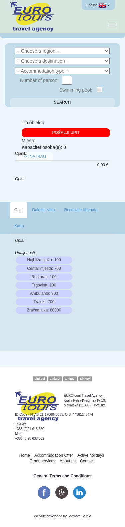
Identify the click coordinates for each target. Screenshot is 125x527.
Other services (42, 461)
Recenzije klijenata (80, 210)
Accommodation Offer (53, 455)
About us (67, 461)
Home (24, 455)
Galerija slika (43, 210)
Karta (19, 226)
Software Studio (79, 516)
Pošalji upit (65, 132)
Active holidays (90, 455)
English (98, 5)
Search (62, 102)
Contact (87, 461)
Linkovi (39, 378)
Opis (18, 210)
